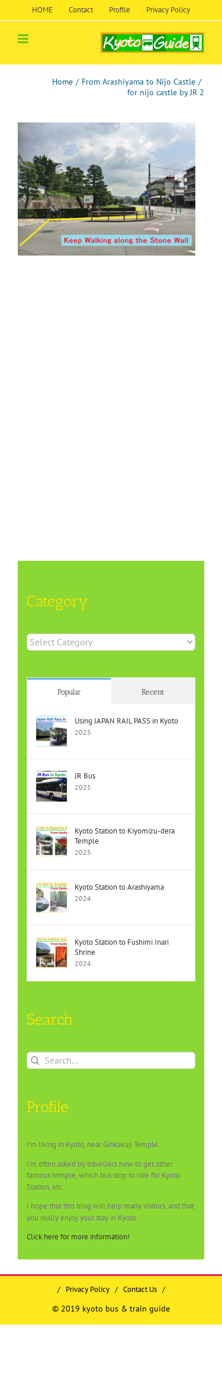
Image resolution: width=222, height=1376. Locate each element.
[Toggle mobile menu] (24, 39)
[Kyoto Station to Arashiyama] (51, 888)
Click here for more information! (78, 1237)
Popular (69, 691)
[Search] (35, 1060)
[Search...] (111, 1060)
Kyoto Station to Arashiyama (119, 887)
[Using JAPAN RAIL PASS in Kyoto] (51, 721)
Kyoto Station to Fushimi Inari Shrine (122, 947)
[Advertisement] (111, 378)
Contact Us (140, 1289)
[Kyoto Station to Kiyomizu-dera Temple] (51, 831)
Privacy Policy (88, 1289)
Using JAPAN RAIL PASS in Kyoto (126, 721)
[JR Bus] (51, 776)
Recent (153, 691)
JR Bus (85, 776)
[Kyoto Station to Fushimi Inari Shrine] (51, 943)
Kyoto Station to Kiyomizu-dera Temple (125, 836)
